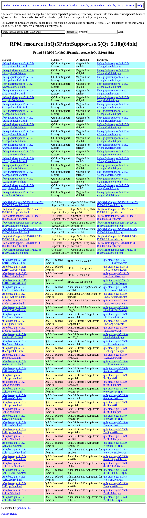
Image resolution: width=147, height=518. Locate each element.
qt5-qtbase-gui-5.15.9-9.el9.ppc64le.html (14, 376)
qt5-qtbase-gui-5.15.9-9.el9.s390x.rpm (115, 383)
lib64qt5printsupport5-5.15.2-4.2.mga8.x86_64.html (18, 180)
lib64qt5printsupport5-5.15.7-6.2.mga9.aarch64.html (18, 65)
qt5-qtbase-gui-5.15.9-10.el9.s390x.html (14, 356)
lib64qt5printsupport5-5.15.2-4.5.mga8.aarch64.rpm (113, 133)
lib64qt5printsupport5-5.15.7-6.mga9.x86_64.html (18, 99)
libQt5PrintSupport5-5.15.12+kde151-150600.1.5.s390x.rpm (117, 217)
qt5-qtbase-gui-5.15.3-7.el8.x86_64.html (14, 498)
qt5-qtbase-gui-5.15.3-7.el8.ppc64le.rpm (115, 485)
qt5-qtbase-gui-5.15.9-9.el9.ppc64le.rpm (115, 376)
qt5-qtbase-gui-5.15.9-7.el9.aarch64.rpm (115, 424)
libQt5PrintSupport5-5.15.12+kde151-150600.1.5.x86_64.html (22, 224)
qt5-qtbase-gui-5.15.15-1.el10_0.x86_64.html (14, 282)
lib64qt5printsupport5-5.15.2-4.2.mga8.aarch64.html (18, 173)
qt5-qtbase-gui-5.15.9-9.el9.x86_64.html (14, 390)
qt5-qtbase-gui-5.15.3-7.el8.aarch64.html (14, 478)
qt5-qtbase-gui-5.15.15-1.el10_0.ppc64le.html (14, 268)
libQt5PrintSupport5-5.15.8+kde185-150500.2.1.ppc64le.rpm (117, 238)
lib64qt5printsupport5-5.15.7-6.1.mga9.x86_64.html (18, 85)
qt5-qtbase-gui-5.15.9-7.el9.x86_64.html (14, 444)
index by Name (115, 5)
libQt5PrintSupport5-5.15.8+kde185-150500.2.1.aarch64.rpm (117, 231)
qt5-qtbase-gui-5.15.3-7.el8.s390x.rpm (115, 492)
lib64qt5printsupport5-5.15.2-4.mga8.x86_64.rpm (113, 194)
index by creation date (92, 5)
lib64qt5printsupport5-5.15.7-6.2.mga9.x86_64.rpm (113, 72)
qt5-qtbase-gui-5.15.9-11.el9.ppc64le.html (14, 322)
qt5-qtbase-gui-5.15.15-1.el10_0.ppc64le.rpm (116, 268)
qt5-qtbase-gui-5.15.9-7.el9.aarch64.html (14, 424)
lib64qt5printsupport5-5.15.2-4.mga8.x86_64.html (18, 194)
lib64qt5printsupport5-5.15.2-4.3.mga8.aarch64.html (18, 160)
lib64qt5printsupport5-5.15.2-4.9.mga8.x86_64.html (18, 112)
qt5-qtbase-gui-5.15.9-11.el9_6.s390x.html (14, 302)
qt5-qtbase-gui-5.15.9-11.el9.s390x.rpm (115, 329)
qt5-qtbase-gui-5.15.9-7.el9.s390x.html (14, 437)
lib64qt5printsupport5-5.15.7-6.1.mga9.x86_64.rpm (113, 85)
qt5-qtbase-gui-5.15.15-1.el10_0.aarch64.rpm (116, 261)
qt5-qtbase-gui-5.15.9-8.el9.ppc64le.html (14, 404)
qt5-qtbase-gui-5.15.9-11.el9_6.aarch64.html (14, 288)
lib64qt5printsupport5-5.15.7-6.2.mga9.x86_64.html (18, 72)
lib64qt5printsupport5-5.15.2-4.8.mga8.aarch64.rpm (113, 119)
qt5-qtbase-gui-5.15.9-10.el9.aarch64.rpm (115, 343)
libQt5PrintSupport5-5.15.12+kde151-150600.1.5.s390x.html (22, 217)
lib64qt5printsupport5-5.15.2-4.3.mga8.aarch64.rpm (113, 160)
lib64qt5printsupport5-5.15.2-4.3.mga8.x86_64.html (18, 167)
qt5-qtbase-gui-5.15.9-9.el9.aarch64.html (14, 370)
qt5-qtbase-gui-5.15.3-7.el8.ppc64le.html (14, 485)
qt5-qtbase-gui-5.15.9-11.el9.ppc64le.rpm (115, 322)
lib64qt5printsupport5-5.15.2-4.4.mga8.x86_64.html (18, 153)
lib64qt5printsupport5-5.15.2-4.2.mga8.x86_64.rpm (113, 180)
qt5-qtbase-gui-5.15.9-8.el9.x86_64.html (14, 417)
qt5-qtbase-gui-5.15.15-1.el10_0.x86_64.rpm (116, 282)
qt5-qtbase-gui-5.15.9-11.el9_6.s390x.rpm (115, 302)
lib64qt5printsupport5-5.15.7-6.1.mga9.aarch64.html (18, 78)
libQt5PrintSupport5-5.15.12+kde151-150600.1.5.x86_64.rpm (117, 224)
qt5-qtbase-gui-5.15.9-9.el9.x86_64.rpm (115, 390)
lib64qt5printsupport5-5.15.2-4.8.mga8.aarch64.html (18, 119)
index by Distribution (44, 5)
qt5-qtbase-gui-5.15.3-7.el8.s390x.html (14, 492)
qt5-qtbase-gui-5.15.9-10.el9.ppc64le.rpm (115, 349)
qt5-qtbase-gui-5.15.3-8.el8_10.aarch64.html (14, 451)
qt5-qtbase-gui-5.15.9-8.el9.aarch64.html (14, 397)
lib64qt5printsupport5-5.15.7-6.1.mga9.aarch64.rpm (113, 78)
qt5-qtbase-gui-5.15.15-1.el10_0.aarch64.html (14, 261)
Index (7, 5)
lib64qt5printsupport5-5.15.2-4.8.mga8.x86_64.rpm (113, 126)
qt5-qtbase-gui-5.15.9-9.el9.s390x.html (14, 383)
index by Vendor (68, 5)
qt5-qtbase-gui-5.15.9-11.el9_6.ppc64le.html (14, 295)
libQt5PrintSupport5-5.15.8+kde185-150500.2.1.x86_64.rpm (117, 251)
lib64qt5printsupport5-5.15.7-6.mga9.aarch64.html (18, 92)
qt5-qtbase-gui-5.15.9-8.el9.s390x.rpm (115, 410)
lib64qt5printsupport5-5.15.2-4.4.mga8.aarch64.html (18, 146)
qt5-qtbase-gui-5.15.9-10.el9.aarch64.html (14, 343)
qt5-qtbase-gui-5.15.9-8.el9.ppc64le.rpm (115, 404)
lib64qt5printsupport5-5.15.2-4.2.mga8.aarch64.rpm (113, 173)
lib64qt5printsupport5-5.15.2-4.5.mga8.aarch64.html (18, 133)
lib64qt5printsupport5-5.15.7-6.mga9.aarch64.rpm (113, 92)
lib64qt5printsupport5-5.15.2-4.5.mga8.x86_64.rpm (113, 139)
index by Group (21, 5)
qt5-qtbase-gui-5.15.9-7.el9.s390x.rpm (115, 437)
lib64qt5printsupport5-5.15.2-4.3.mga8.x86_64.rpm (113, 167)
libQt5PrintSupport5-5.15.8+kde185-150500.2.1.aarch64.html (22, 231)
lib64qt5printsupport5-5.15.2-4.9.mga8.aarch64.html (18, 106)
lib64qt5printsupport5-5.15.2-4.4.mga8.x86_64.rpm (113, 153)
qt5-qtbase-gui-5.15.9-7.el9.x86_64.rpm (115, 444)
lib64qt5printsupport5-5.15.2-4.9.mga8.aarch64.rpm (113, 106)
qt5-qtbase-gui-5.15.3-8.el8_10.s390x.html (14, 465)
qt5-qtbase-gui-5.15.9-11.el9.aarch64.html (14, 316)
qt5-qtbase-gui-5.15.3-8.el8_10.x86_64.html (14, 471)
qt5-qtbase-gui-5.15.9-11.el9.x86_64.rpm (115, 336)
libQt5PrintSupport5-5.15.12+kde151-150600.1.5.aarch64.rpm (117, 204)
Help (140, 5)
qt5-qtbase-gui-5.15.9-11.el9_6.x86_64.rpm (115, 309)
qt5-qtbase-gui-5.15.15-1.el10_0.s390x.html (14, 275)
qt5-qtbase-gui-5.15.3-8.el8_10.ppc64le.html (14, 458)
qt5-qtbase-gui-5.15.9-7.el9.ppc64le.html (14, 431)
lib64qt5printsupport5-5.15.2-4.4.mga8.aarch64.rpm (113, 146)
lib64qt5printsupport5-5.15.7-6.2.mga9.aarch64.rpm (113, 65)
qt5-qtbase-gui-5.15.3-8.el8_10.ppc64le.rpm (115, 458)
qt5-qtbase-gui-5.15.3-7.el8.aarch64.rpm (115, 478)
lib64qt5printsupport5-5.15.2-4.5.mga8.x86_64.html (18, 139)
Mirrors (130, 5)
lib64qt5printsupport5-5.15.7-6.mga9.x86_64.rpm (113, 99)
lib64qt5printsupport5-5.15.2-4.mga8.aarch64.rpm (113, 187)
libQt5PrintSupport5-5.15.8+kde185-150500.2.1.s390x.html (22, 244)
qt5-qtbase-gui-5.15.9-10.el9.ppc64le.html (14, 349)
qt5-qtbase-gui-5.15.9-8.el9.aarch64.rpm (115, 397)
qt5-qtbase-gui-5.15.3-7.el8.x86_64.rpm (115, 498)
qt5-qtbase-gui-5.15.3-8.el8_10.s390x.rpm (115, 465)
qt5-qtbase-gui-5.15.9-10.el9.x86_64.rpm (115, 363)
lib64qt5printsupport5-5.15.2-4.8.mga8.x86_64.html (18, 126)
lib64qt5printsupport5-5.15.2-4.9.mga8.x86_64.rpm (113, 112)
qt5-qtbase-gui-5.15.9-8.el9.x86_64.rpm (115, 417)
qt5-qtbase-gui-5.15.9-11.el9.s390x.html (14, 329)
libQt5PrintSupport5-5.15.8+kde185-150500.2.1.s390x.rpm (117, 244)
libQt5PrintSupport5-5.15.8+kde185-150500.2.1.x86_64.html (22, 251)
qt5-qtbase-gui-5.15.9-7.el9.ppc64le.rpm (115, 431)
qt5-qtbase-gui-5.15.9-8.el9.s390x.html (14, 410)
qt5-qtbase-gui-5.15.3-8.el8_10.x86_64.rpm (115, 471)
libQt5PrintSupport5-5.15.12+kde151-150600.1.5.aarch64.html (22, 204)
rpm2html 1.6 (24, 507)
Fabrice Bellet (9, 513)
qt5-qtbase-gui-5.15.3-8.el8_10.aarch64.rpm (115, 451)
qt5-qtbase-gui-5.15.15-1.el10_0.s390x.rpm (116, 275)
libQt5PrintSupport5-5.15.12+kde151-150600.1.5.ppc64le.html (22, 211)
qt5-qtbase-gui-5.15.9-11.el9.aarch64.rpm (115, 316)
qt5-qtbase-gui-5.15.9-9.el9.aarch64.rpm (115, 370)
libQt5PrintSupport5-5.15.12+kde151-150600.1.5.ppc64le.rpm (117, 211)
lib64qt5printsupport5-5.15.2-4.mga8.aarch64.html (18, 187)
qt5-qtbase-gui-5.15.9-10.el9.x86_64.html (14, 363)
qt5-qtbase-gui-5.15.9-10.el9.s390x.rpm (115, 356)
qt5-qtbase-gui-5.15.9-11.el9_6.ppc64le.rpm (115, 295)
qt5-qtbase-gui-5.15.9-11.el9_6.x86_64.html (14, 309)
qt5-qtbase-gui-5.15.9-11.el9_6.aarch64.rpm (115, 288)
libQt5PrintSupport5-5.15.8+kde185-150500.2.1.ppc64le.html (22, 238)
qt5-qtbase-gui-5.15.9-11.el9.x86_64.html (14, 336)
